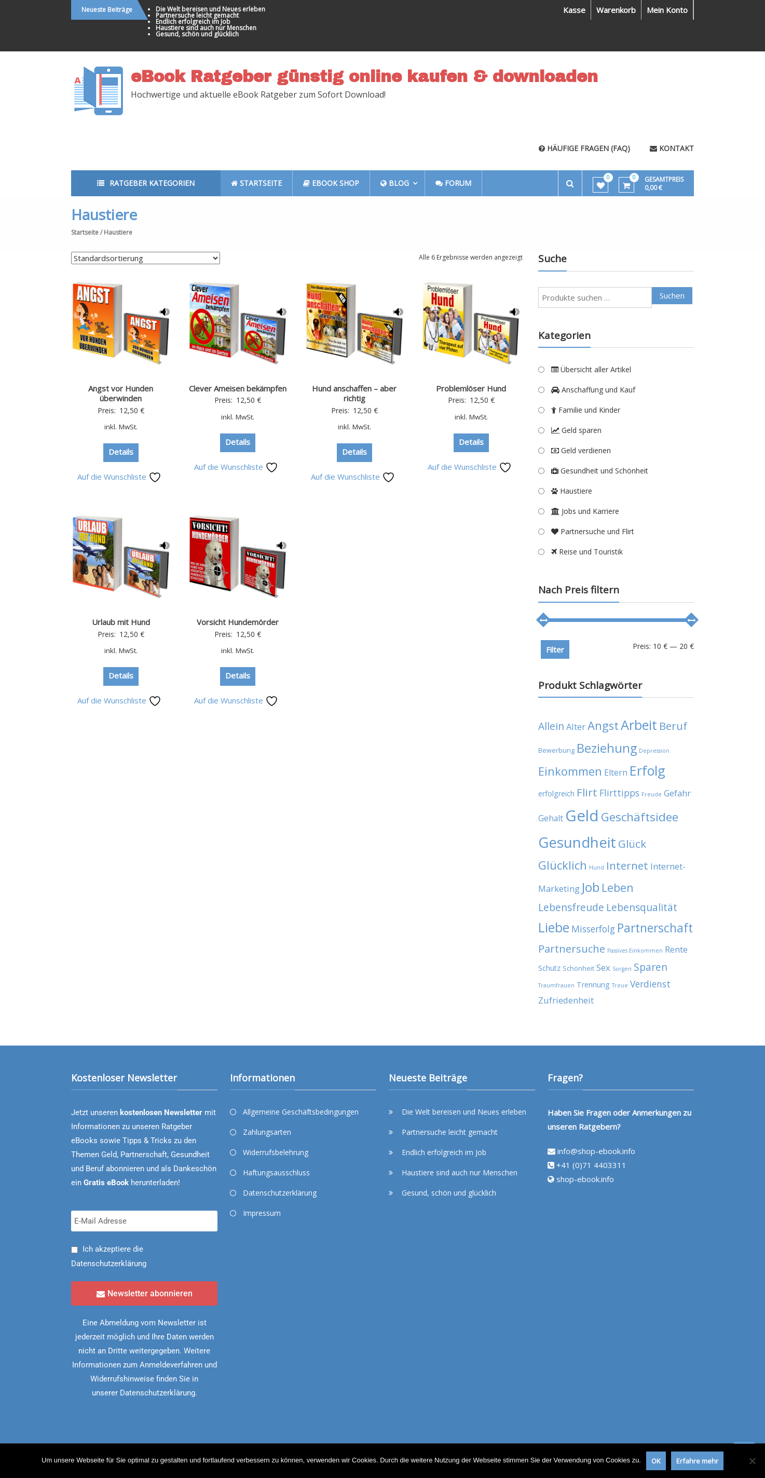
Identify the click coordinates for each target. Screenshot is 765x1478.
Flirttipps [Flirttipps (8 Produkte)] (619, 793)
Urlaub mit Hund (121, 622)
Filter (555, 649)
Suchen (672, 295)
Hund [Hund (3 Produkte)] (596, 867)
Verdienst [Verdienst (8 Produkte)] (650, 984)
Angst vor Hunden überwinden (120, 393)
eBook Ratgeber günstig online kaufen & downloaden (364, 77)
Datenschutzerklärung (108, 1263)
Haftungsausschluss (276, 1172)
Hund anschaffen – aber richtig (354, 393)
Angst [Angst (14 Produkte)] (603, 725)
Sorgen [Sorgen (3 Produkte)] (622, 968)
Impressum (262, 1213)
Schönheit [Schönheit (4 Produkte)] (578, 968)
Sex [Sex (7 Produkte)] (603, 967)
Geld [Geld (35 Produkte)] (582, 815)
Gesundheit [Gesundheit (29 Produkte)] (577, 842)
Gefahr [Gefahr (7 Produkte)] (677, 793)
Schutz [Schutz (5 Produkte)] (549, 968)
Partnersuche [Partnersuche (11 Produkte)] (571, 949)
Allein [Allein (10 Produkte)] (551, 726)
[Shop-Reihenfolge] (145, 258)
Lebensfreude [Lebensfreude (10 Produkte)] (571, 907)
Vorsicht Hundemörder (238, 622)
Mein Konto (667, 10)
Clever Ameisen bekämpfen (237, 388)
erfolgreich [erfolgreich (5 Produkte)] (556, 793)
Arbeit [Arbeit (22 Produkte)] (639, 725)
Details (120, 451)
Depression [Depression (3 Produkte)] (654, 750)
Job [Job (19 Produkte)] (590, 887)
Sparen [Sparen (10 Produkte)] (650, 967)
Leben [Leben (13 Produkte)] (618, 887)
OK (656, 1461)
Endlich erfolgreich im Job (193, 21)
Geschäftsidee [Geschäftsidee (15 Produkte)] (639, 817)
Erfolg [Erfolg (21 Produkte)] (647, 770)
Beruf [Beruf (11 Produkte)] (673, 726)
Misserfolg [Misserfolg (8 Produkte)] (593, 929)
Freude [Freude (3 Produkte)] (651, 794)
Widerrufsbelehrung (275, 1152)
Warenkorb (616, 10)
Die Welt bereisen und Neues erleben (210, 9)
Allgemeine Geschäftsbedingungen (301, 1112)
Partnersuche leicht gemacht (197, 15)
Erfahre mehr (697, 1461)
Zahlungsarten (267, 1132)
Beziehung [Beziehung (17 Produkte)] (607, 748)
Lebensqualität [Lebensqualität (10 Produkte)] (641, 907)
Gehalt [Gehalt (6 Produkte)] (550, 818)
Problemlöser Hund (471, 388)
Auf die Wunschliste (119, 476)
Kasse (574, 10)
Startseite (85, 232)
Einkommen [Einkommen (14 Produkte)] (570, 771)
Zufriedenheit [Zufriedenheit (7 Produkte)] (566, 1000)
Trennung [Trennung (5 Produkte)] (593, 984)
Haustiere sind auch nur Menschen (206, 27)
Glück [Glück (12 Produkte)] (632, 843)
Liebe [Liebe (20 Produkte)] (553, 927)
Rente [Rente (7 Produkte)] (676, 949)
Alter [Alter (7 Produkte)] (575, 727)
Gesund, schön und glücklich (197, 34)
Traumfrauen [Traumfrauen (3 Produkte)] (556, 985)
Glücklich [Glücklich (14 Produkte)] (562, 865)
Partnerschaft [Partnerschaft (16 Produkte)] (655, 928)
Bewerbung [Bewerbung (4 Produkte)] (556, 750)
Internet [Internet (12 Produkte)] (627, 865)
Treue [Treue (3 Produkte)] (620, 985)
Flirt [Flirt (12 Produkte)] (587, 792)
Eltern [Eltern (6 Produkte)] (615, 772)
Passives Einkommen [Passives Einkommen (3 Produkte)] (635, 950)
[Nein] (752, 1461)
